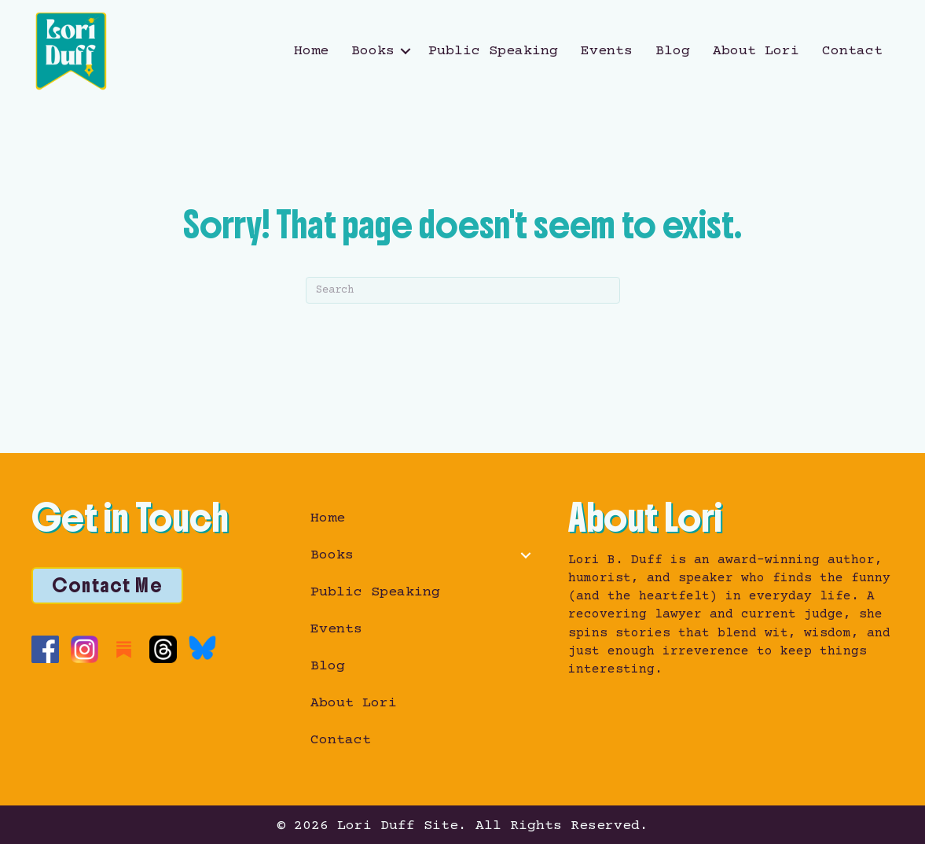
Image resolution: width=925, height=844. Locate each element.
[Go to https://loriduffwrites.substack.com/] (124, 649)
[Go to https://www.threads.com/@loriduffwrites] (163, 649)
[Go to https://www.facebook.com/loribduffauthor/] (45, 649)
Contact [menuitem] (852, 51)
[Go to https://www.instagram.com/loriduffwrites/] (84, 649)
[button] (406, 51)
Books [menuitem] (373, 51)
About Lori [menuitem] (756, 51)
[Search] (463, 290)
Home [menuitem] (311, 51)
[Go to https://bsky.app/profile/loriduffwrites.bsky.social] (202, 648)
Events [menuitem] (607, 51)
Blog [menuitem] (672, 51)
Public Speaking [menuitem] (493, 51)
